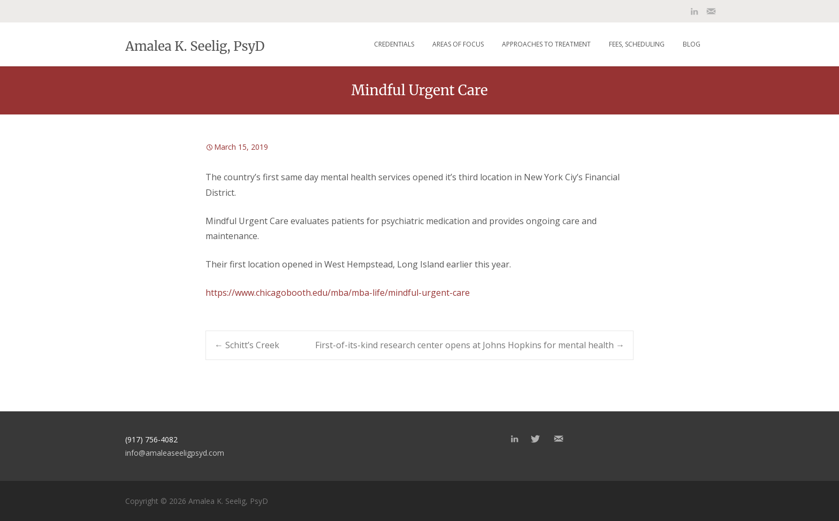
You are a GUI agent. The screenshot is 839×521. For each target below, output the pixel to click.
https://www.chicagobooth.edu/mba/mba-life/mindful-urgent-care (337, 292)
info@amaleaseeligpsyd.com (174, 453)
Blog (691, 44)
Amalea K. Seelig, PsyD (194, 45)
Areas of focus (458, 44)
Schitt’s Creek (247, 345)
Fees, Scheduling (637, 44)
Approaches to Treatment (546, 44)
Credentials (394, 44)
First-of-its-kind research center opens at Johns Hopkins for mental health (469, 345)
